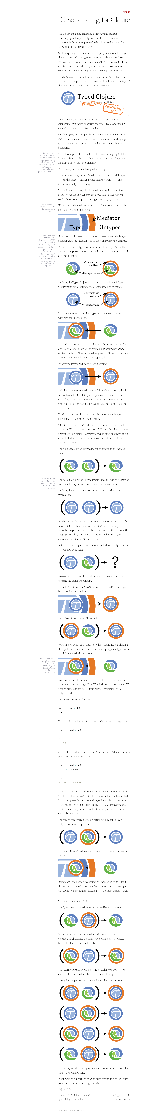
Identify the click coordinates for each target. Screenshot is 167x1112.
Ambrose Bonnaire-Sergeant (71, 1110)
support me (64, 124)
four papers (45, 242)
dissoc (126, 11)
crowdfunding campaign (87, 1083)
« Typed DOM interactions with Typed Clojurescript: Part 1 (75, 1097)
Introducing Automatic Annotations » (118, 1097)
